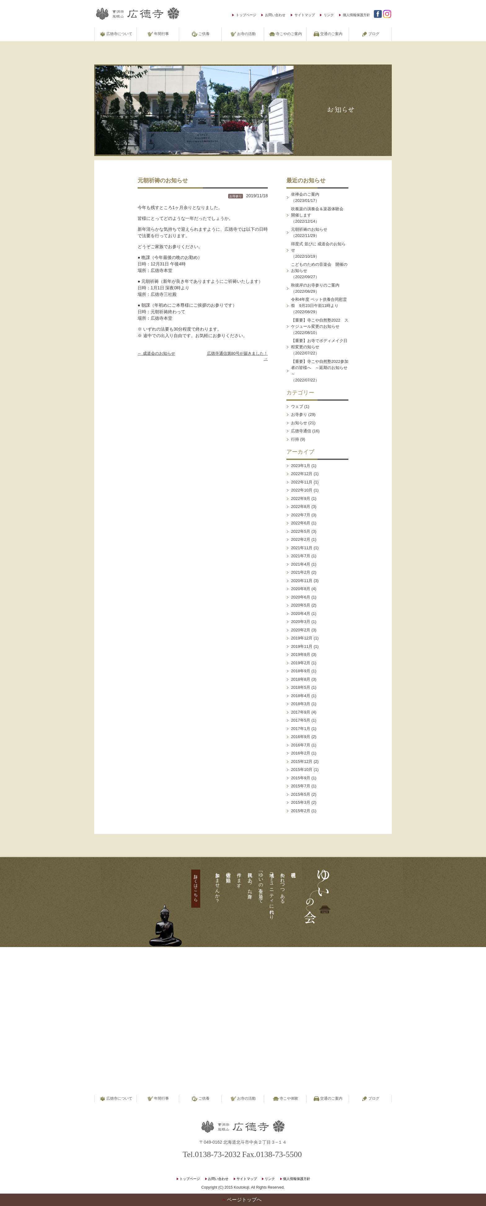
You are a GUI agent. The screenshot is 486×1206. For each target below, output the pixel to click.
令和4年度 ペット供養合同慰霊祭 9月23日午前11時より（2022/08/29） (319, 305)
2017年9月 (300, 712)
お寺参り (235, 196)
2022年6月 (300, 523)
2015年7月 (300, 786)
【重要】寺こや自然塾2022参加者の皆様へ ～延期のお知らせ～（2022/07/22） (319, 370)
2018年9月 (300, 671)
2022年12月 (301, 473)
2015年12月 (301, 761)
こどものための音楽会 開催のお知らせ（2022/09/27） (319, 270)
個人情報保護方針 (356, 15)
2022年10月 (301, 490)
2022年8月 (300, 506)
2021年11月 (301, 547)
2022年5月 (300, 531)
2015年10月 (301, 769)
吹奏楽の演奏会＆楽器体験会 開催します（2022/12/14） (319, 215)
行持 (295, 439)
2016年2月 (300, 753)
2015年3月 (300, 802)
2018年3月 (300, 703)
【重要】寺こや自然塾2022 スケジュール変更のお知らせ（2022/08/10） (319, 326)
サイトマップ (304, 15)
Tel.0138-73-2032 (212, 1154)
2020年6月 (300, 597)
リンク (329, 15)
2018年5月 (300, 687)
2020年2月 (300, 630)
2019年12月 (301, 638)
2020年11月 (301, 580)
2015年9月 (300, 778)
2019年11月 (301, 646)
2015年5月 (300, 794)
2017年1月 (300, 728)
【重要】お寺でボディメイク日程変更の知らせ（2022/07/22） (319, 346)
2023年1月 (300, 465)
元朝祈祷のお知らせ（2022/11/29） (309, 232)
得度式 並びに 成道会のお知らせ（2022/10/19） (318, 250)
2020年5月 (300, 605)
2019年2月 (300, 663)
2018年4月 (300, 695)
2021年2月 (300, 572)
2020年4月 (300, 613)
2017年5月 (300, 720)
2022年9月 (300, 498)
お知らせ (299, 423)
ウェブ (297, 406)
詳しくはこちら (195, 886)
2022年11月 (301, 482)
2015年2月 (300, 810)
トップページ (246, 15)
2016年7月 (300, 745)
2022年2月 (300, 539)
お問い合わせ (275, 15)
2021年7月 (300, 556)
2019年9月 (300, 654)
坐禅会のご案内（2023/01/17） (305, 197)
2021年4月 (300, 564)
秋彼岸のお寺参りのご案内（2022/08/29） (315, 288)
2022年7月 (300, 515)
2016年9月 (300, 736)
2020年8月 (300, 588)
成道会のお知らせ (156, 353)
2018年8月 (300, 679)
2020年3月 (300, 621)
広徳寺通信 (301, 431)
